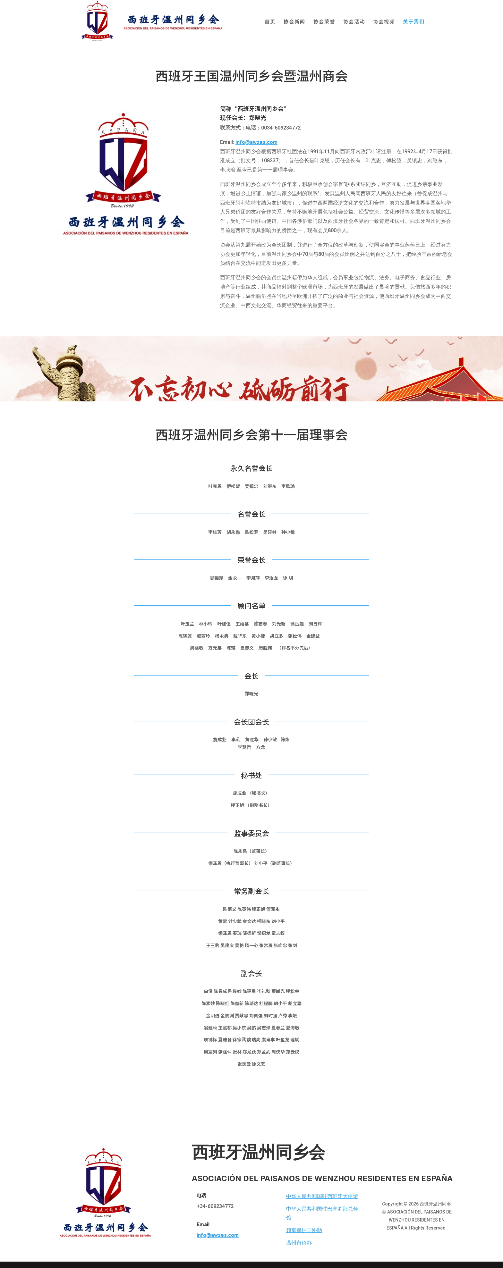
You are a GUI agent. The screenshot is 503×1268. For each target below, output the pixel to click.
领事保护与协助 (304, 1230)
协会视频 (384, 22)
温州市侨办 (299, 1243)
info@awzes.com (256, 142)
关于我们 (414, 22)
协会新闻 (294, 22)
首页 (270, 22)
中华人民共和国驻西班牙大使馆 (322, 1196)
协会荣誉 (324, 22)
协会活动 (354, 22)
